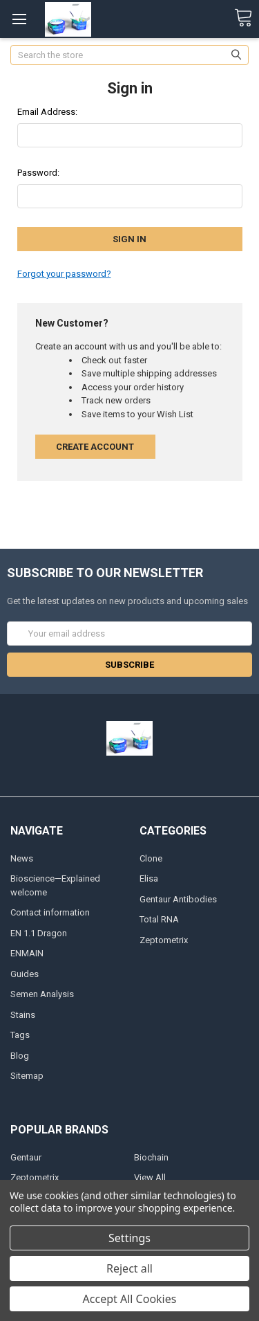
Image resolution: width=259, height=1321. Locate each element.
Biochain (151, 1157)
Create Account (95, 446)
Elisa (149, 878)
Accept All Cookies (130, 1298)
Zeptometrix (164, 940)
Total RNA (159, 919)
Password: (38, 172)
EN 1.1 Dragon (38, 933)
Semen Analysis (42, 994)
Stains (22, 1015)
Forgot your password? (64, 273)
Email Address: (47, 112)
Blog (19, 1055)
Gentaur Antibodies (178, 899)
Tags (20, 1035)
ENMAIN (27, 953)
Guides (24, 974)
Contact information (50, 912)
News (21, 858)
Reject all (129, 1268)
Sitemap (27, 1076)
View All (150, 1177)
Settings (129, 1238)
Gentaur (25, 1157)
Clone (151, 858)
